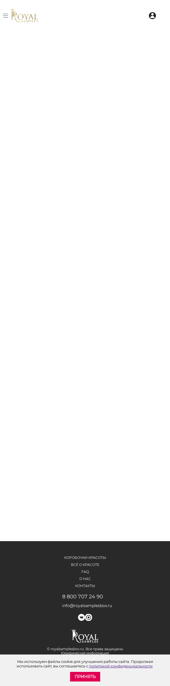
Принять (85, 676)
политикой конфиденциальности (121, 666)
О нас (85, 579)
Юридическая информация (85, 653)
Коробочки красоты (85, 558)
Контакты (85, 586)
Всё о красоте (85, 565)
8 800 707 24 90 (82, 597)
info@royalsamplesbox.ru (85, 605)
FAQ (85, 572)
